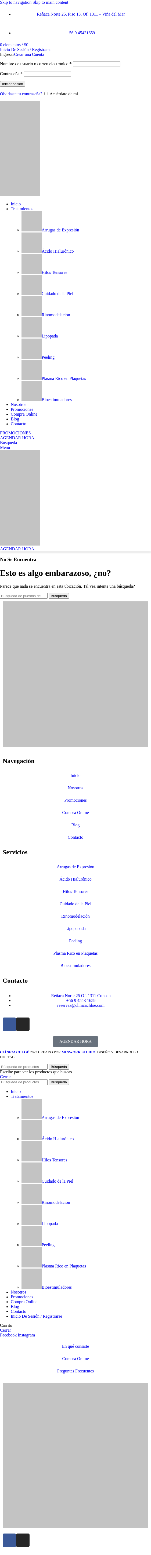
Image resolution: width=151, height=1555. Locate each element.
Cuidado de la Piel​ (47, 293)
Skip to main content (50, 2)
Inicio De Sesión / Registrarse (36, 1316)
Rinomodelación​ (45, 315)
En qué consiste (75, 1346)
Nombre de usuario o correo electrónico (36, 63)
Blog (75, 825)
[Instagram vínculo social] (26, 1335)
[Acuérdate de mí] (46, 93)
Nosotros (75, 788)
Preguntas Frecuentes (75, 1371)
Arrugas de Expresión (50, 230)
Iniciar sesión (12, 84)
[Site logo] (20, 194)
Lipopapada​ (75, 928)
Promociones (75, 800)
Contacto (75, 837)
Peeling (38, 357)
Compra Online (75, 812)
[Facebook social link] (9, 1335)
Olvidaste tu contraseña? (21, 94)
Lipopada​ (39, 336)
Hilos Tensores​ (44, 272)
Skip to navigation (16, 2)
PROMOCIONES (15, 433)
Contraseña (11, 73)
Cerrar (5, 1076)
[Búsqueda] (8, 442)
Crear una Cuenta (29, 54)
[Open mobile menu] (5, 447)
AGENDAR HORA (17, 437)
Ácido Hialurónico (47, 251)
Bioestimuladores (46, 399)
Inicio (75, 775)
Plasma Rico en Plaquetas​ (53, 378)
